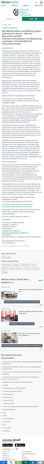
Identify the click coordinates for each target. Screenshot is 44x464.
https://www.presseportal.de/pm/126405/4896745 (17, 201)
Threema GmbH (8, 400)
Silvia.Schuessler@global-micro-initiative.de (15, 233)
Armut (34, 265)
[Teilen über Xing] (25, 462)
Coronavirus (6, 421)
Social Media (26, 460)
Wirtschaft (35, 268)
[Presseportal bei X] (13, 449)
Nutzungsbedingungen (28, 454)
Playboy (5, 385)
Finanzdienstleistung (15, 268)
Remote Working (8, 418)
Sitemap (24, 458)
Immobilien (6, 431)
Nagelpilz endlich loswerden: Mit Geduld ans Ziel (18, 382)
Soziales (4, 272)
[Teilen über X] (11, 462)
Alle (41, 280)
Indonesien (16, 265)
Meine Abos (39, 5)
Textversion (5, 456)
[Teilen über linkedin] (33, 462)
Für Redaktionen (27, 451)
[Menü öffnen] (41, 2)
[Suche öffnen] (36, 2)
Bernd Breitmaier (8, 394)
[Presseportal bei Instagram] (16, 449)
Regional (26, 5)
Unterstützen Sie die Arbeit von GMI (21, 323)
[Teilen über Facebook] (3, 462)
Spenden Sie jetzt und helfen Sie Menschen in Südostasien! (22, 345)
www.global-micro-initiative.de (11, 230)
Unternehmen (6, 265)
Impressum (5, 451)
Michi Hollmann (7, 397)
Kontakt (4, 454)
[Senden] (40, 462)
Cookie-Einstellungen (8, 460)
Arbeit (5, 415)
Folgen (33, 19)
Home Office (7, 428)
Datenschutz (6, 458)
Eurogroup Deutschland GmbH (12, 391)
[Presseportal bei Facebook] (11, 449)
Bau (4, 412)
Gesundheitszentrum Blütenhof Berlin (14, 388)
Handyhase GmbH (8, 403)
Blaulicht (14, 5)
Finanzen (27, 268)
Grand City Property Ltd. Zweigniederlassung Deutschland (20, 406)
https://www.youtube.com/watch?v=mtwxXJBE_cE (17, 206)
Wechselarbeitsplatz (9, 409)
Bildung (4, 268)
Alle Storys (11, 19)
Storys (3, 5)
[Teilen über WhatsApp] (18, 462)
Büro (4, 425)
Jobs (23, 456)
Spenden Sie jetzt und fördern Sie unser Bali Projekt (22, 301)
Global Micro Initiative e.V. (10, 27)
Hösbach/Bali (6, 48)
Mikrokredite (26, 265)
